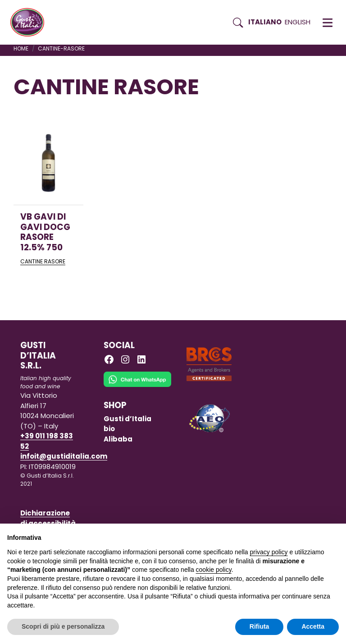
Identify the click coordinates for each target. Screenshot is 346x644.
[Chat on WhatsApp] (137, 385)
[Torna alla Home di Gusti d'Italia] (30, 22)
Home (21, 48)
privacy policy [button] (269, 552)
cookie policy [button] (214, 569)
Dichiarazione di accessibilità (48, 518)
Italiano (265, 22)
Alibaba (118, 439)
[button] (327, 22)
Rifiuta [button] (259, 626)
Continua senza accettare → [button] (297, 535)
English (297, 22)
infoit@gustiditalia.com (63, 456)
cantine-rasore (61, 48)
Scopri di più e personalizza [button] (63, 626)
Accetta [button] (312, 626)
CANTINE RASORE (42, 261)
